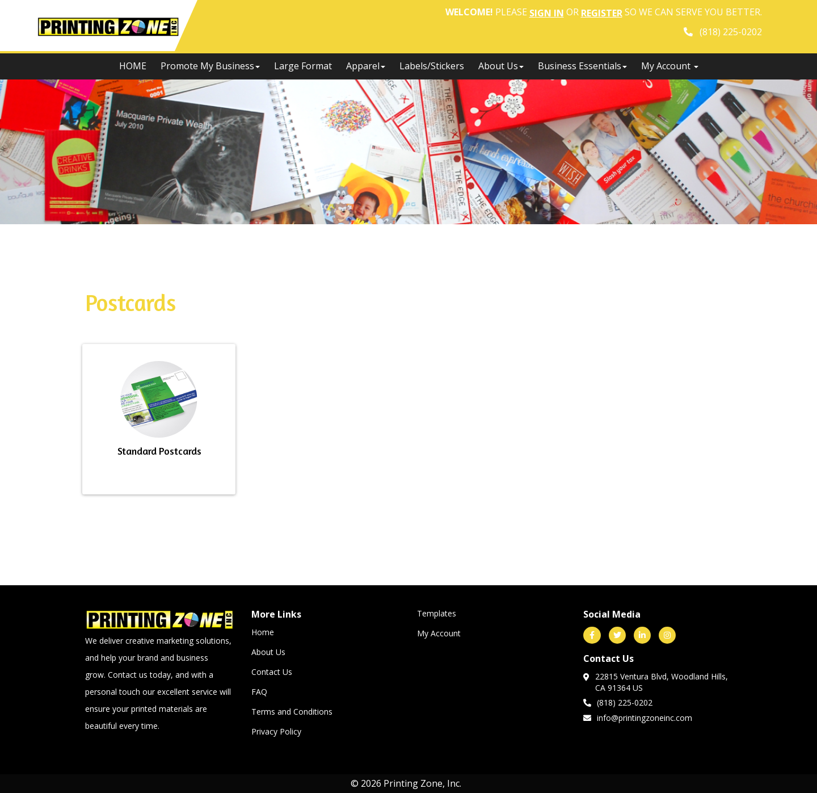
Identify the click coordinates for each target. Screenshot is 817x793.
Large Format (303, 66)
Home (262, 632)
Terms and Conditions (291, 711)
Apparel (365, 66)
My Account (439, 633)
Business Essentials (582, 66)
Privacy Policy (276, 731)
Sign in (546, 13)
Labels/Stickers (431, 66)
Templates (436, 613)
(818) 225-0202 (617, 702)
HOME (132, 66)
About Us (501, 66)
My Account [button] (669, 66)
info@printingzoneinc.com (637, 717)
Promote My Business (210, 66)
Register (601, 13)
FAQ (259, 691)
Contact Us (271, 671)
